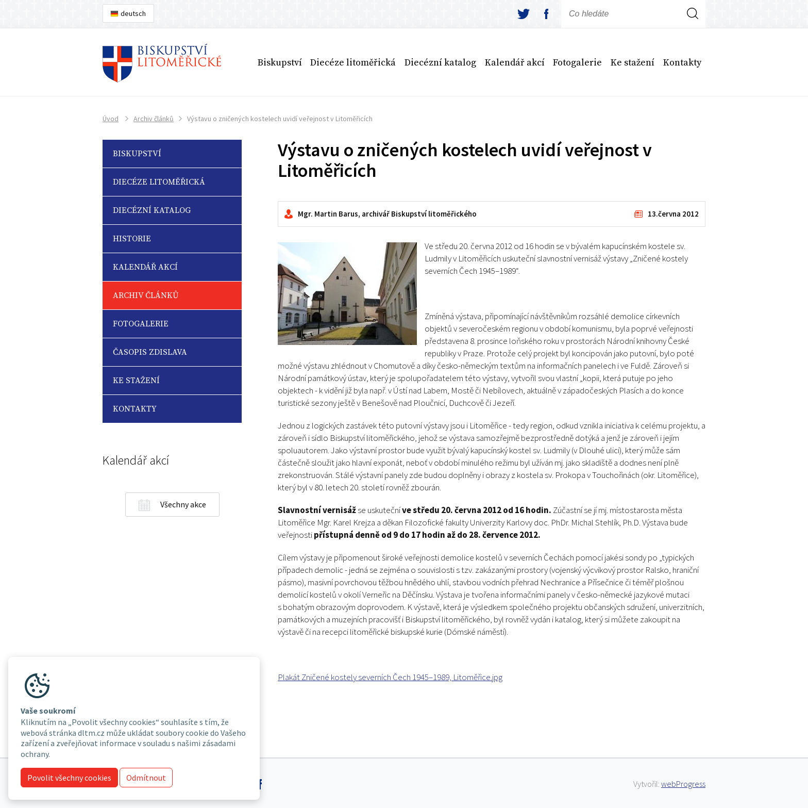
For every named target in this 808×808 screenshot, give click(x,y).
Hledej (692, 27)
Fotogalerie (577, 63)
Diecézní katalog (440, 63)
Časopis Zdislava (150, 352)
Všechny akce (183, 504)
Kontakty (682, 63)
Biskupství (280, 63)
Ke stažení (632, 63)
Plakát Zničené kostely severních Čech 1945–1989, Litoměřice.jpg (390, 677)
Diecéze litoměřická (353, 63)
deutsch (133, 13)
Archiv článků (153, 118)
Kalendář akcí (515, 63)
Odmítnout (146, 777)
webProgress (683, 784)
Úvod (111, 118)
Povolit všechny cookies (69, 777)
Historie (132, 239)
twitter (523, 14)
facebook (546, 14)
